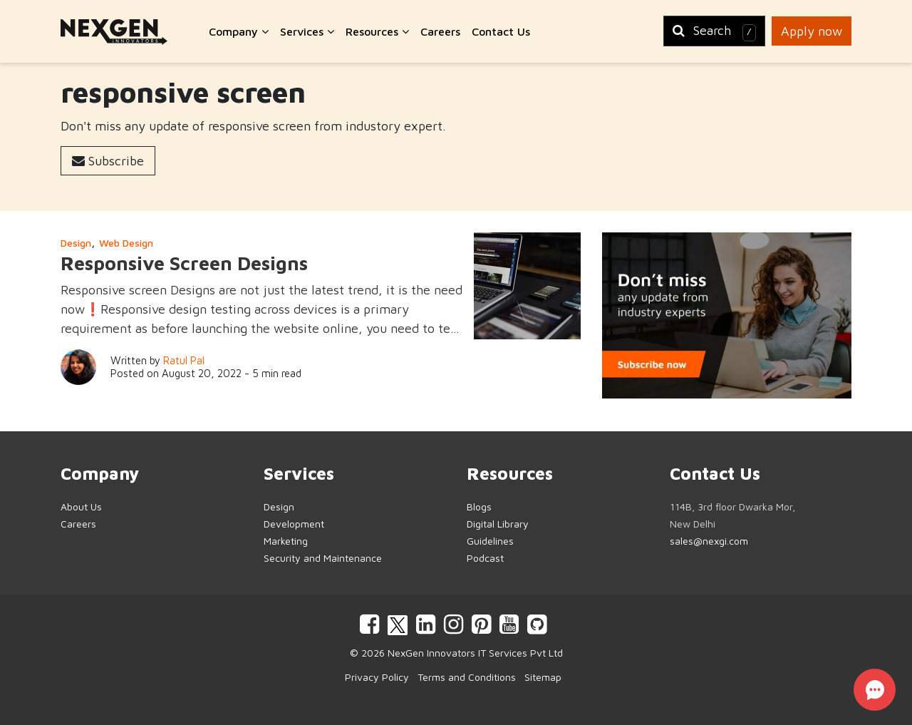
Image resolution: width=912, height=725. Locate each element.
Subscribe (108, 160)
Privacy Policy (377, 677)
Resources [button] (377, 31)
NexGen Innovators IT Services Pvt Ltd (475, 653)
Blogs (479, 506)
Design (76, 243)
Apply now (811, 31)
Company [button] (239, 31)
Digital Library (498, 524)
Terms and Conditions (467, 677)
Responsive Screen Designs (184, 263)
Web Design (126, 243)
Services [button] (307, 31)
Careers (440, 31)
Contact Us (501, 31)
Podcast (485, 558)
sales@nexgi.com (709, 541)
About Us (81, 506)
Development (294, 524)
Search (714, 32)
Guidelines (490, 541)
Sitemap (542, 677)
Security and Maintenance (323, 558)
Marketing (286, 541)
